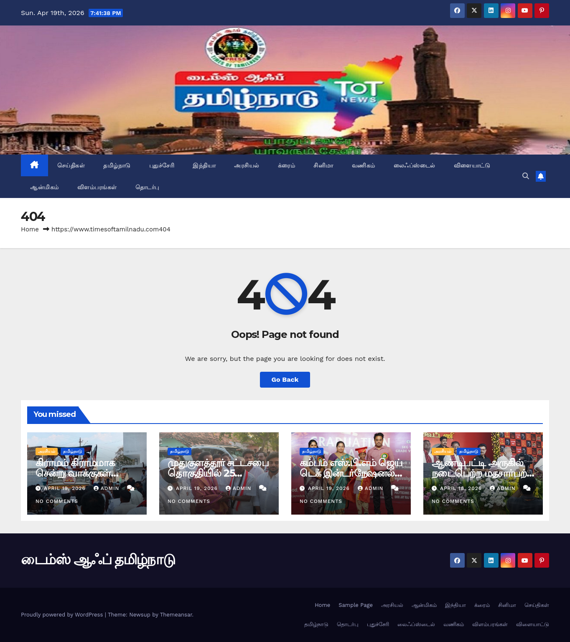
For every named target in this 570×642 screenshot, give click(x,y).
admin (107, 488)
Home (30, 229)
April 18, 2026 (462, 488)
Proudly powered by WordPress (63, 615)
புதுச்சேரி (162, 165)
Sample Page (355, 605)
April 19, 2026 (66, 488)
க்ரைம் (286, 165)
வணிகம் (363, 165)
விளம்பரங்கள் (97, 187)
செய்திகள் (71, 165)
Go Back (285, 379)
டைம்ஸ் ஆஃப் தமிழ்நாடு (98, 559)
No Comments (57, 501)
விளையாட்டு (472, 165)
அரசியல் (247, 165)
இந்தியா (204, 165)
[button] (525, 176)
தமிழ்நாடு (117, 165)
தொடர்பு (147, 187)
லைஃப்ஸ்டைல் (414, 165)
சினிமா (323, 165)
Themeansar (176, 615)
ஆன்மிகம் (44, 187)
